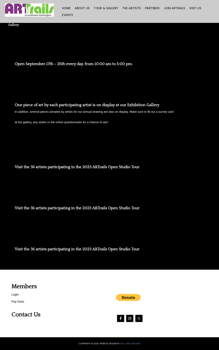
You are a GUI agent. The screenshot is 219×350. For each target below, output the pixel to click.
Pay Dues (17, 301)
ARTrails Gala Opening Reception (109, 82)
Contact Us (25, 314)
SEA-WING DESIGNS (130, 343)
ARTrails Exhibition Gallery (110, 41)
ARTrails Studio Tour (110, 144)
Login (15, 294)
